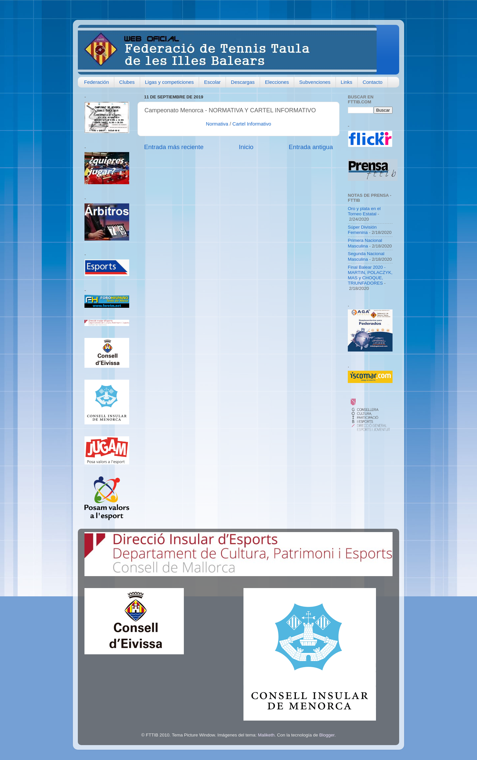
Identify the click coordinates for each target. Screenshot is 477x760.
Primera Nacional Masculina (365, 243)
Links (346, 82)
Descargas (243, 82)
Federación (96, 82)
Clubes (127, 82)
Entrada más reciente (174, 146)
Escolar (212, 82)
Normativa (217, 124)
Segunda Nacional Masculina (366, 256)
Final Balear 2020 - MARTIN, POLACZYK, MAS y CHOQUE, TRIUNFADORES (370, 275)
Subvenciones (314, 82)
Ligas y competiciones (169, 82)
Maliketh (266, 735)
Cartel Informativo (251, 124)
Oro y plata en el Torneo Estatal (364, 211)
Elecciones (277, 82)
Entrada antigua (311, 146)
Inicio (246, 146)
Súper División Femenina (362, 230)
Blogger (327, 735)
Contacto (373, 82)
